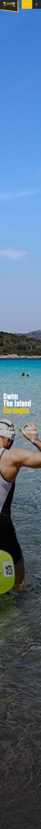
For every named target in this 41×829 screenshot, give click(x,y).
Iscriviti (26, 4)
